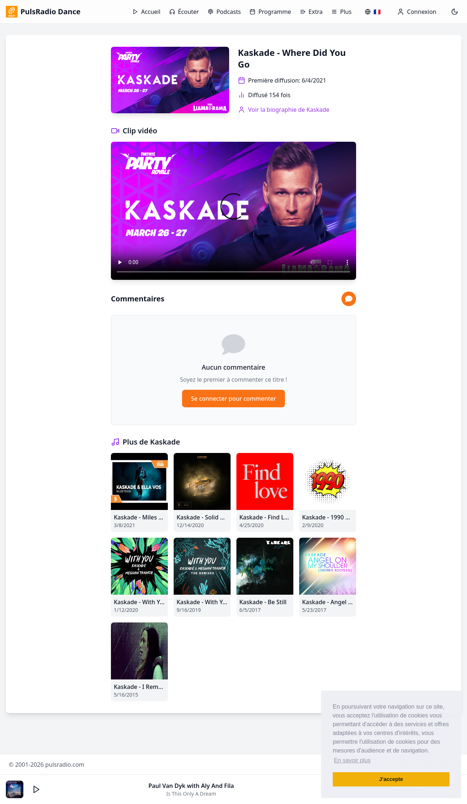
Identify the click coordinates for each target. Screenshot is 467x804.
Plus (341, 12)
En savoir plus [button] (352, 760)
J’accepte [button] (391, 779)
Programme (270, 12)
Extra (311, 12)
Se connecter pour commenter (233, 399)
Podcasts (224, 12)
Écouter (184, 12)
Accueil (146, 12)
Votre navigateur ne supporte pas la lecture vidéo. (233, 211)
